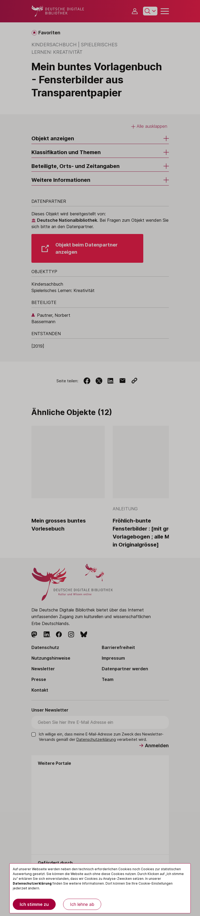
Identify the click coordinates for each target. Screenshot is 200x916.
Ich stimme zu (34, 904)
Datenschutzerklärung (32, 883)
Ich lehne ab (82, 904)
